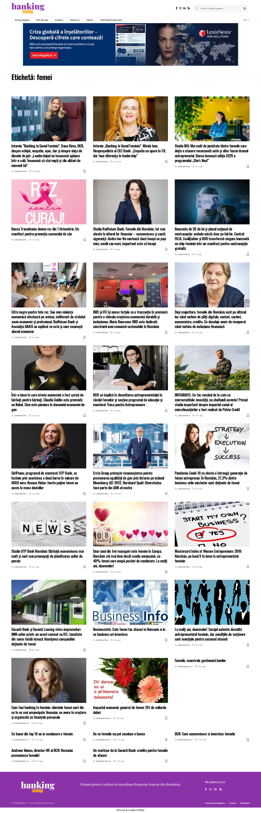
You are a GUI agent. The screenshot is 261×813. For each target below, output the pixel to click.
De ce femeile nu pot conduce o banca (119, 733)
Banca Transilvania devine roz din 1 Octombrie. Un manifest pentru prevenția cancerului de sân (45, 231)
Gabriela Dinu (20, 171)
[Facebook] (176, 8)
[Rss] (188, 8)
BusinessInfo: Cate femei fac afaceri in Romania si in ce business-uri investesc (129, 631)
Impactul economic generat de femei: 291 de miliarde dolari (129, 710)
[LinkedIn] (184, 8)
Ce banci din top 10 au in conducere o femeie (42, 733)
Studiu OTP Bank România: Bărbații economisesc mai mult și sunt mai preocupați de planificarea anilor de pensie (47, 555)
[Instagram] (180, 8)
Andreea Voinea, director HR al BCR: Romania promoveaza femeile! (42, 752)
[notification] (237, 20)
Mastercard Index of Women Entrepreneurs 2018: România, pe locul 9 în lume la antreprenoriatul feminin (208, 555)
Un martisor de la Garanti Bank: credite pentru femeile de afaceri (130, 752)
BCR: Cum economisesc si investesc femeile (205, 733)
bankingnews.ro (21, 723)
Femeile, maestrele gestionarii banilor (200, 660)
